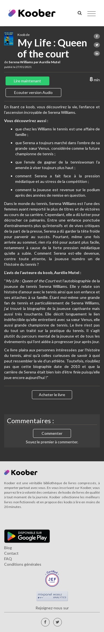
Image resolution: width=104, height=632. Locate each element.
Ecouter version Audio (33, 92)
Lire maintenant (27, 80)
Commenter (52, 433)
